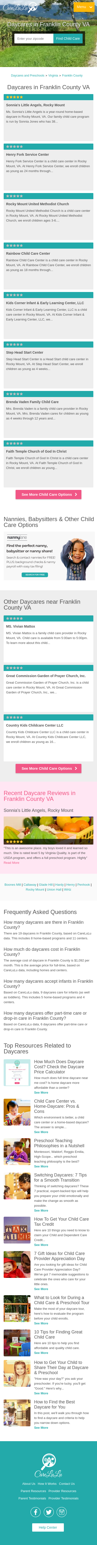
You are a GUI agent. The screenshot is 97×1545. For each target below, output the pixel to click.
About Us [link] (28, 1484)
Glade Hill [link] (46, 884)
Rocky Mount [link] (35, 889)
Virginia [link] (53, 75)
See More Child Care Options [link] (50, 494)
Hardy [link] (59, 884)
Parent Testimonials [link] (32, 1498)
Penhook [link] (83, 884)
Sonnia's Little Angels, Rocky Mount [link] (38, 810)
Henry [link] (70, 884)
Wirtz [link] (67, 889)
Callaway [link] (29, 884)
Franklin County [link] (72, 75)
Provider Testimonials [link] (63, 1498)
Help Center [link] (48, 1527)
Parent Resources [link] (33, 1491)
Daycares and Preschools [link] (27, 75)
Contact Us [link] (67, 1484)
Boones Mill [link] (13, 884)
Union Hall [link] (54, 889)
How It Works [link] (47, 1484)
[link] (20, 7)
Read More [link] (11, 863)
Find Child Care (68, 38)
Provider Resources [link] (62, 1491)
